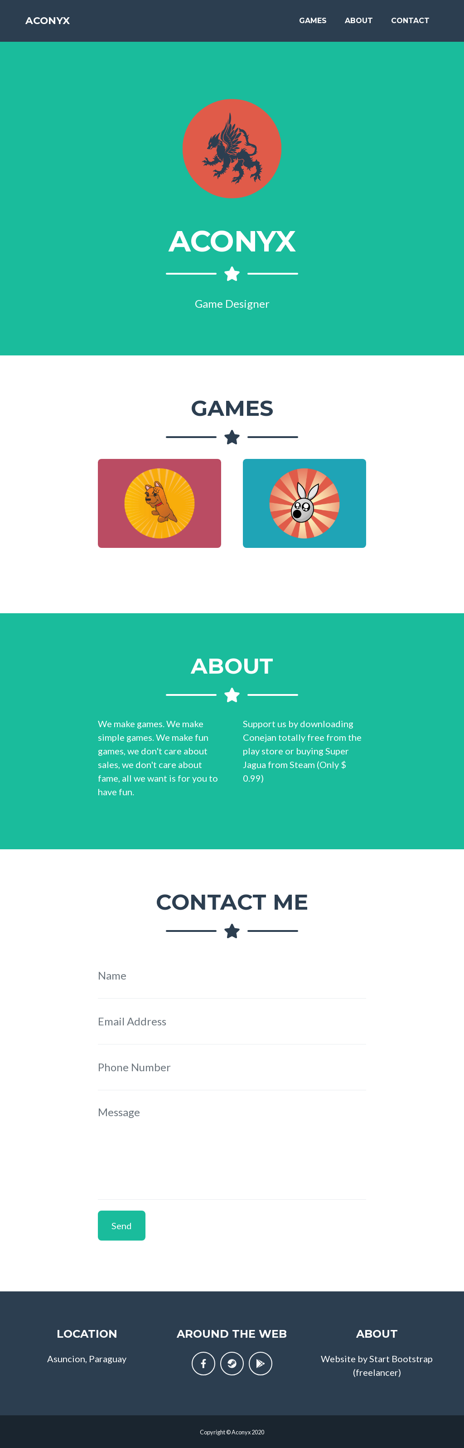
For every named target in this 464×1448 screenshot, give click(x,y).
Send (121, 1225)
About (359, 23)
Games (313, 23)
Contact (410, 23)
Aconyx (53, 23)
